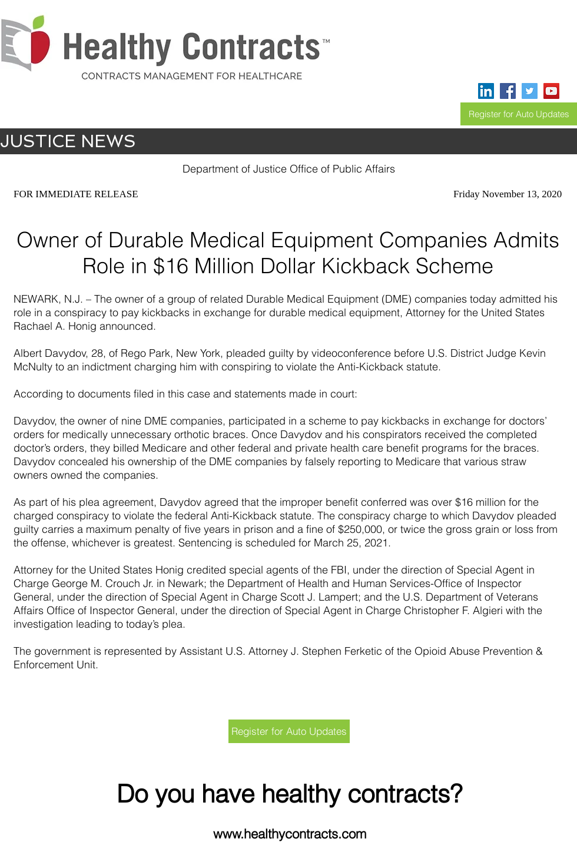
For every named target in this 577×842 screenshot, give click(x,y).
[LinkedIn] (486, 91)
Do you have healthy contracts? (289, 793)
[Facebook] (508, 91)
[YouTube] (551, 91)
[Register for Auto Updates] (518, 113)
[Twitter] (530, 91)
